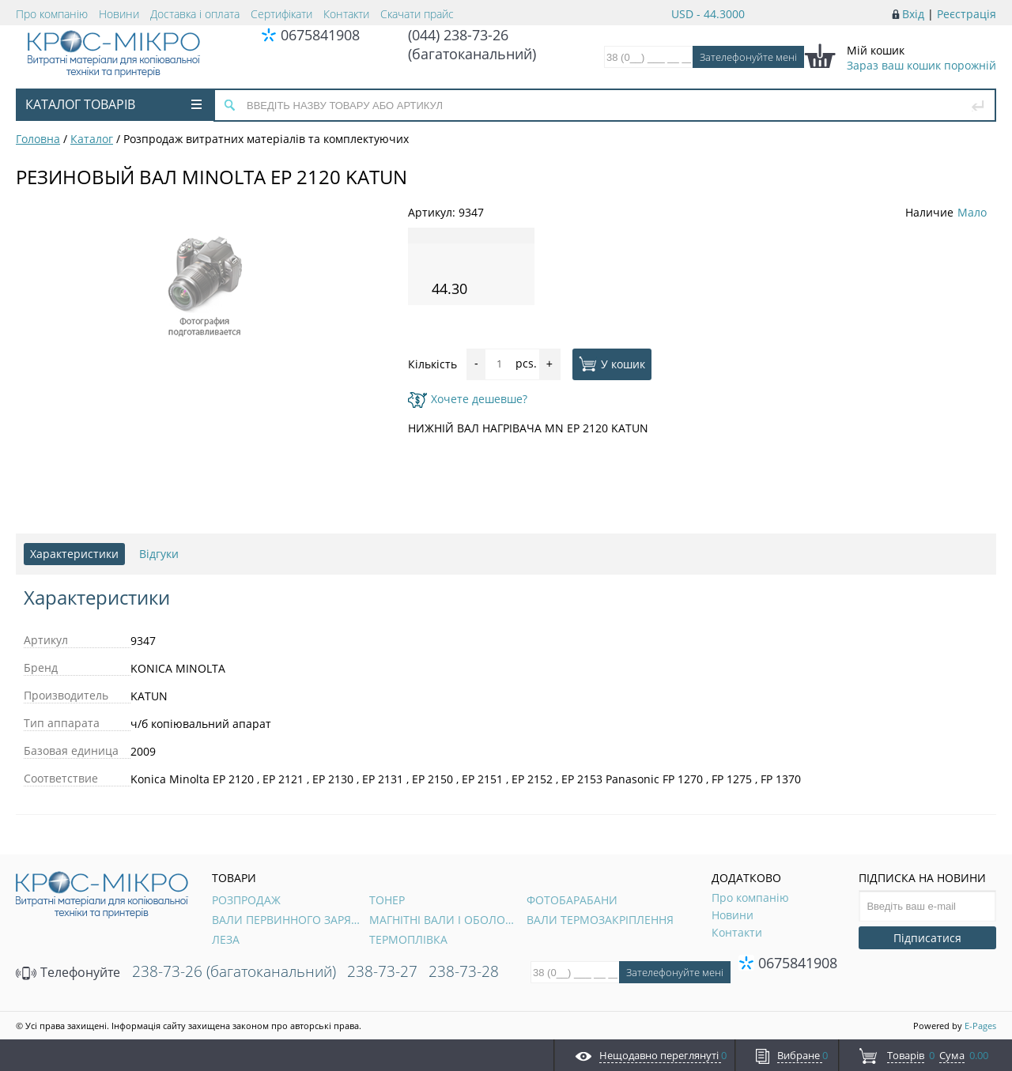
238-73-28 (464, 971)
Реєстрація (966, 13)
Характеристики (74, 553)
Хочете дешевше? (467, 398)
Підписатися (927, 937)
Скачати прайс (417, 13)
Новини (119, 13)
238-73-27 (382, 971)
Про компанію (52, 13)
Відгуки (159, 553)
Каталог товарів (113, 104)
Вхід (913, 13)
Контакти (346, 13)
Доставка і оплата (195, 13)
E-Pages (980, 1025)
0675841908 (320, 34)
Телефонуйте (68, 972)
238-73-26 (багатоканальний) (234, 971)
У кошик (612, 363)
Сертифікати (281, 13)
